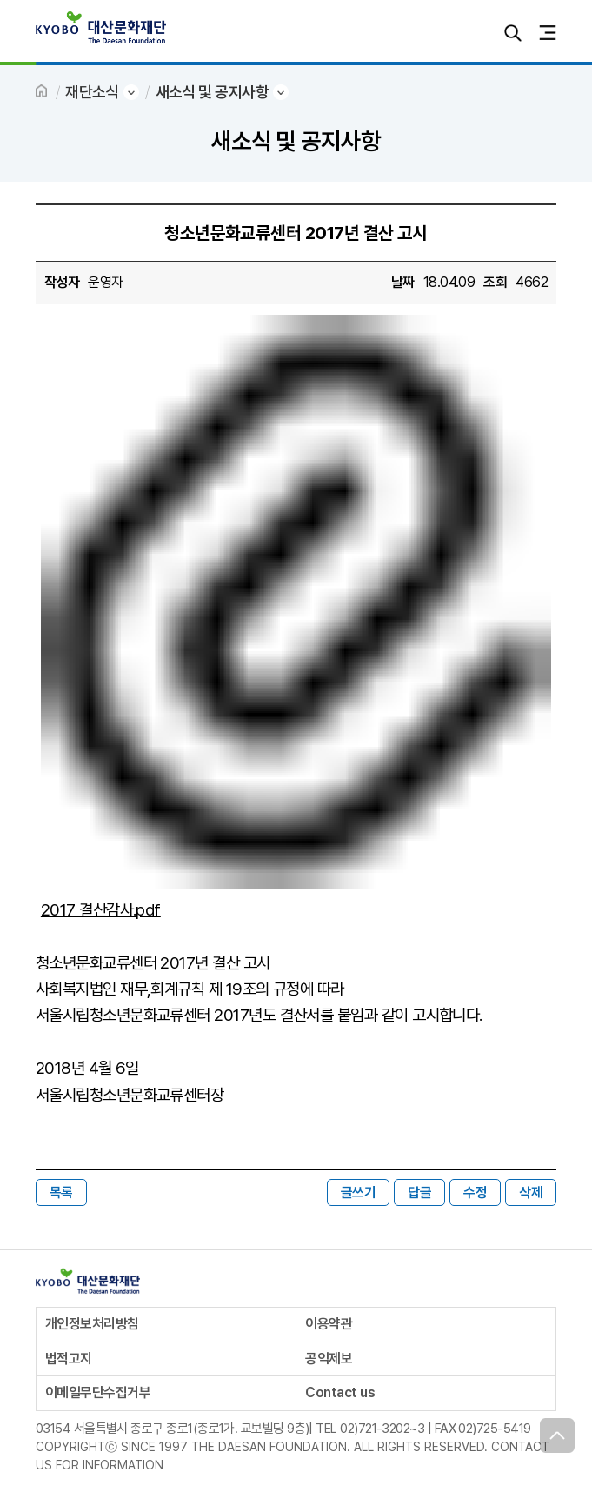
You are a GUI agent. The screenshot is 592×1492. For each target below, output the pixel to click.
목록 (61, 1192)
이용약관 (328, 1323)
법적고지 (68, 1358)
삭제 (530, 1192)
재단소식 (92, 92)
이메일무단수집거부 (97, 1392)
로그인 (478, 32)
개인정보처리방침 (92, 1323)
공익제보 (328, 1358)
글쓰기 (358, 1192)
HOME (43, 92)
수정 (475, 1192)
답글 (419, 1192)
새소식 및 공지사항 (212, 92)
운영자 (105, 282)
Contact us (340, 1392)
